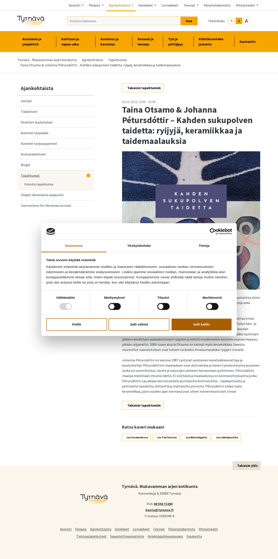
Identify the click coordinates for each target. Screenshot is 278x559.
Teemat (159, 529)
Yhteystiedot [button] (246, 5)
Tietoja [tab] (204, 246)
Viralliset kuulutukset (37, 122)
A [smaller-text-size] (231, 21)
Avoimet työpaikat (35, 133)
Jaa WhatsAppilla (196, 437)
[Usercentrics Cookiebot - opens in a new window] (213, 231)
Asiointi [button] (75, 5)
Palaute (81, 529)
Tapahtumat (117, 60)
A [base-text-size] (239, 21)
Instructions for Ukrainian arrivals (46, 205)
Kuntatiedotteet (33, 154)
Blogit (25, 165)
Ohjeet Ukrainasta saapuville (42, 195)
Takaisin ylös (247, 465)
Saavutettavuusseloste (127, 536)
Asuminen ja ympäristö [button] (36, 41)
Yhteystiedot (208, 529)
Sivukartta (194, 536)
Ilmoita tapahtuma (38, 184)
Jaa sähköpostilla (227, 437)
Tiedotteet (29, 111)
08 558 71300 (163, 504)
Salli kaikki (201, 324)
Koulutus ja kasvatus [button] (114, 41)
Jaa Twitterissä (167, 437)
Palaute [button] (95, 5)
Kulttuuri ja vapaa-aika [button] (75, 41)
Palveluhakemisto (217, 5)
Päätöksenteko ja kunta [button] (214, 41)
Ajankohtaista (92, 60)
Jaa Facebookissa (137, 437)
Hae (189, 21)
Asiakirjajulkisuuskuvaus (165, 536)
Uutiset (26, 101)
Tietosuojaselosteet (91, 536)
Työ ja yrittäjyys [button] (178, 41)
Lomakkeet (169, 5)
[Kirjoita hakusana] (124, 21)
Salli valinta (139, 324)
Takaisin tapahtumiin (144, 88)
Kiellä (76, 324)
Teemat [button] (190, 5)
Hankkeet (122, 529)
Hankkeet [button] (146, 5)
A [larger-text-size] (246, 21)
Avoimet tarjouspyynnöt (39, 143)
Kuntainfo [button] (249, 41)
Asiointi (66, 529)
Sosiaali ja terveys (145, 41)
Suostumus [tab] (74, 246)
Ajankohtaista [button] (120, 5)
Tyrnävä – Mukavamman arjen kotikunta (47, 60)
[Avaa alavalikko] (88, 175)
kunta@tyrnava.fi (160, 510)
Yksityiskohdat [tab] (139, 246)
